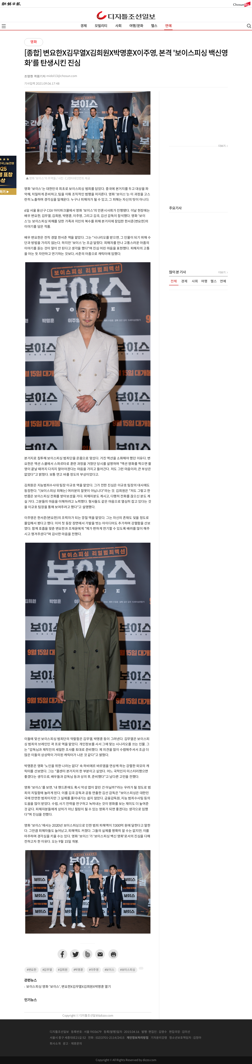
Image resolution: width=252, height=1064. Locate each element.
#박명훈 (78, 970)
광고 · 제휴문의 (72, 1044)
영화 (33, 42)
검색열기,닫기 (249, 26)
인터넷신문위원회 (214, 1038)
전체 (174, 281)
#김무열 (47, 970)
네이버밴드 (87, 954)
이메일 (100, 954)
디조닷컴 (126, 15)
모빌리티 (101, 26)
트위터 (75, 954)
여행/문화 (136, 26)
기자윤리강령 (159, 1038)
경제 (83, 26)
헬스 (154, 26)
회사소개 (55, 1044)
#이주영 (94, 970)
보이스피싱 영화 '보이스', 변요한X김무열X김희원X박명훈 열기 (68, 987)
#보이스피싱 (127, 970)
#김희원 (63, 970)
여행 (204, 281)
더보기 (221, 146)
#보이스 (109, 970)
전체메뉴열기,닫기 (4, 26)
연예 (168, 26)
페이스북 (62, 954)
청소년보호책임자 (180, 1038)
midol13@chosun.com (61, 76)
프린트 (113, 954)
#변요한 (31, 970)
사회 (118, 26)
